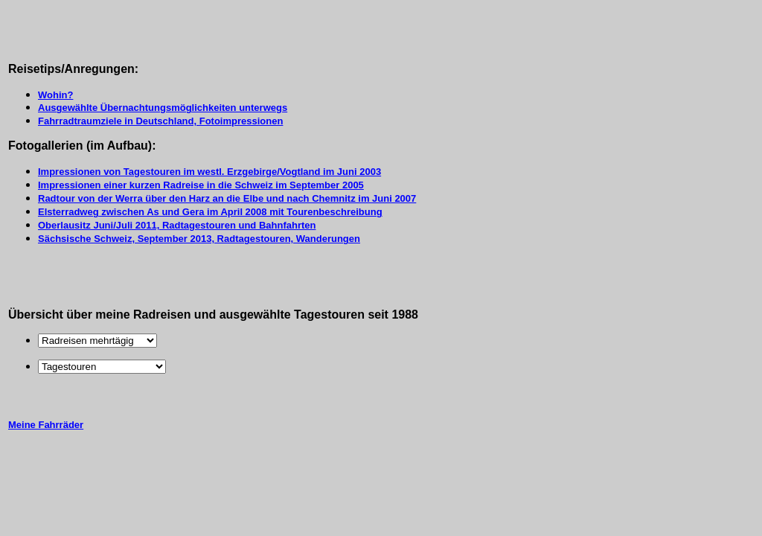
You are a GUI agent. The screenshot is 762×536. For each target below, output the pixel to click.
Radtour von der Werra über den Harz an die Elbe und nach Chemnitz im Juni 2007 (227, 198)
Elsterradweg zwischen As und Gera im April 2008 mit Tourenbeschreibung (210, 211)
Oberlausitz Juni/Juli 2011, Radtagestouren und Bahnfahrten (177, 225)
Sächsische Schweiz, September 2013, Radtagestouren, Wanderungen (199, 238)
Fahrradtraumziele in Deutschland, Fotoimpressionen (160, 121)
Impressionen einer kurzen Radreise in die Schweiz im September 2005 (201, 185)
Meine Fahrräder (45, 424)
